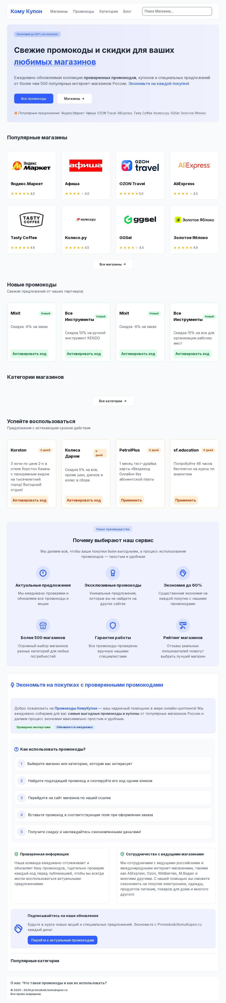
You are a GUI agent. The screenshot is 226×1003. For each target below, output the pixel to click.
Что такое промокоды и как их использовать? (64, 983)
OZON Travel (106, 113)
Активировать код (29, 354)
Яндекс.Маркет (73, 113)
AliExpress (124, 113)
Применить (131, 500)
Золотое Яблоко (193, 113)
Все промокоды (33, 98)
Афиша (91, 113)
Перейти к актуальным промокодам (62, 940)
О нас (15, 983)
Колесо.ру (161, 113)
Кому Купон (26, 11)
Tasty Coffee (143, 113)
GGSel (175, 113)
